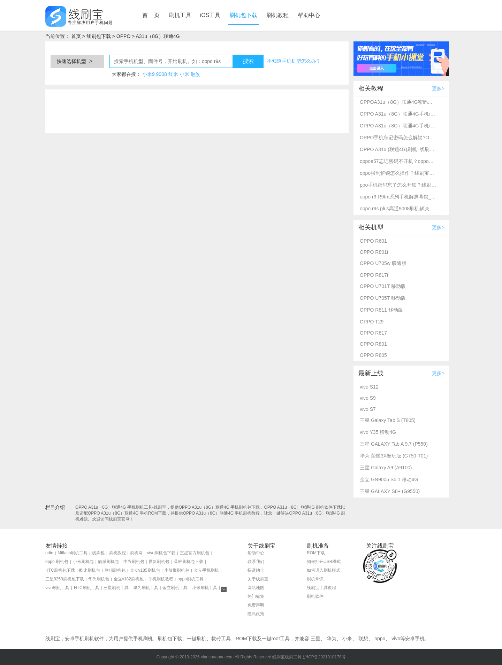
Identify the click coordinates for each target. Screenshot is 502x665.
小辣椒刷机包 (176, 570)
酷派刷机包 (108, 561)
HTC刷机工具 (86, 587)
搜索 (248, 61)
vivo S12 (369, 387)
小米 (184, 74)
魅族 (195, 74)
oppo (379, 638)
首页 (76, 36)
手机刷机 (143, 638)
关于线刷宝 (258, 579)
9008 (161, 74)
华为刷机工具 (145, 587)
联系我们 (256, 561)
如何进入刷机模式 (323, 570)
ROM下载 (316, 552)
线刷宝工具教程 (321, 587)
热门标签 (256, 596)
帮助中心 (309, 15)
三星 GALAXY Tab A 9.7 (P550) (394, 444)
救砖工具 (221, 638)
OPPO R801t (374, 252)
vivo (395, 638)
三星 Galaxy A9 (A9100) (386, 467)
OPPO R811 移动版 (381, 310)
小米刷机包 (83, 561)
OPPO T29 (371, 321)
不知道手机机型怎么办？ (294, 61)
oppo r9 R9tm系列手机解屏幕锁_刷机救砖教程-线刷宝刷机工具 (398, 197)
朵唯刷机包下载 (188, 561)
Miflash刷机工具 (73, 552)
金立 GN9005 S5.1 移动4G (389, 479)
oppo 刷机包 (56, 561)
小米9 (148, 74)
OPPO (123, 36)
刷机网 (136, 552)
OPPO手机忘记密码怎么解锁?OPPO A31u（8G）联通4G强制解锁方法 (398, 137)
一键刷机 (196, 638)
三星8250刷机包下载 (64, 579)
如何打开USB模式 (324, 561)
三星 (315, 638)
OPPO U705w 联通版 (383, 263)
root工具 (281, 638)
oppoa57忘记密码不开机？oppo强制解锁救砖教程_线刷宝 (398, 161)
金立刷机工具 (175, 587)
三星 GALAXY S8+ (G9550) (390, 491)
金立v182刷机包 (129, 579)
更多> (438, 88)
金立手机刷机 (206, 570)
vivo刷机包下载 (161, 552)
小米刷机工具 (204, 587)
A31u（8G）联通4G (158, 36)
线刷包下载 (98, 36)
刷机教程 (277, 15)
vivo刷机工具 (57, 587)
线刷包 (98, 552)
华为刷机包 (98, 579)
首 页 (151, 15)
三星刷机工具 (116, 587)
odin (49, 552)
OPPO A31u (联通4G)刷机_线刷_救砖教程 (398, 149)
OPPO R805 (373, 355)
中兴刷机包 (133, 561)
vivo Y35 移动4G (378, 432)
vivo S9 (368, 398)
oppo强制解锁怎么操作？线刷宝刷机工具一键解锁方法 (398, 173)
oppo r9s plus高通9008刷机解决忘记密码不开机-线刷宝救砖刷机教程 (398, 208)
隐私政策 (256, 613)
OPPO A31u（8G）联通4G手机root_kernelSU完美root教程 (398, 114)
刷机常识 (315, 579)
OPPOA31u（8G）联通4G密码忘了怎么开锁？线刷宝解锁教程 (398, 102)
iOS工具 (210, 15)
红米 (173, 74)
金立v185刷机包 (145, 570)
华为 (331, 638)
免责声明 (256, 605)
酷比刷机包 (89, 570)
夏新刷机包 (159, 561)
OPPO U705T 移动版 (383, 298)
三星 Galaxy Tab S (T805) (388, 420)
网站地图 (256, 587)
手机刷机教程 (160, 579)
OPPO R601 (373, 241)
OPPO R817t (374, 275)
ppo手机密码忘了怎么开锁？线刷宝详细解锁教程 (398, 185)
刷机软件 (315, 596)
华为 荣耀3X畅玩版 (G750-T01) (394, 456)
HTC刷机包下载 (60, 570)
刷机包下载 (243, 15)
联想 (363, 638)
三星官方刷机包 (194, 552)
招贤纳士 (256, 570)
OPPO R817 (373, 333)
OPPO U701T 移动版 (383, 286)
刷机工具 (180, 15)
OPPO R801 (373, 344)
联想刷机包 (115, 570)
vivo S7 (368, 409)
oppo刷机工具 (190, 579)
